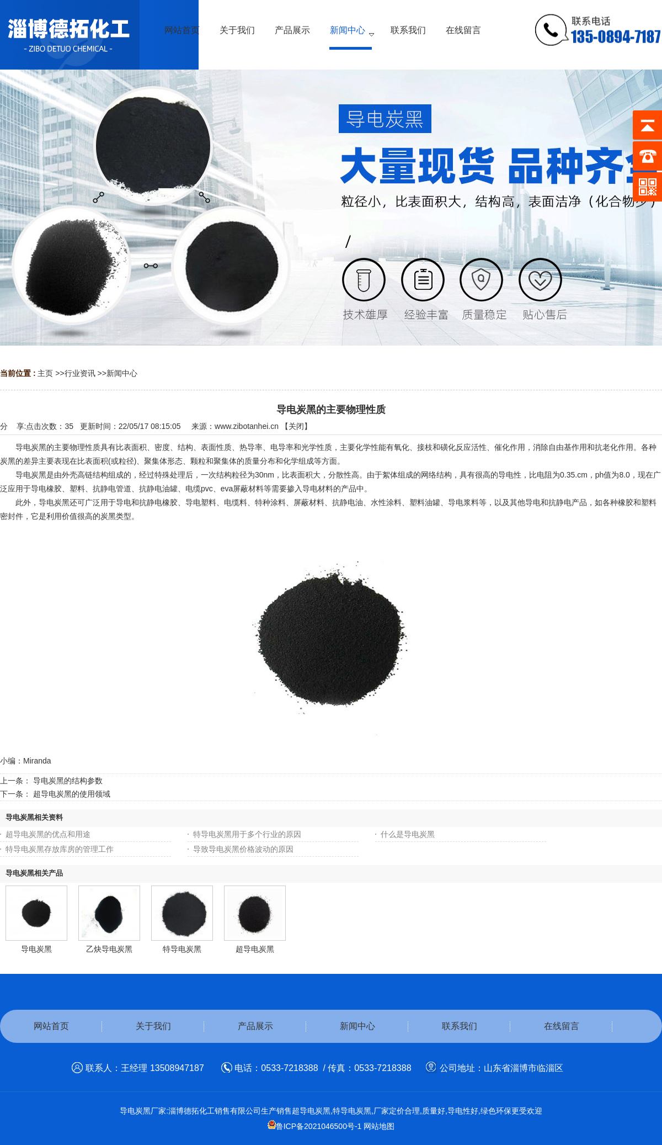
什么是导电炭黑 (408, 834)
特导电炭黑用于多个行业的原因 (247, 834)
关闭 (296, 426)
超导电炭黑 (255, 949)
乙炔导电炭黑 (109, 949)
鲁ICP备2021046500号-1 (315, 1126)
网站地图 (379, 1126)
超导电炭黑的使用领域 (71, 793)
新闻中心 (121, 373)
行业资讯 (80, 373)
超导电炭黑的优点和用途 (48, 834)
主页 (45, 373)
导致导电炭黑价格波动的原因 (243, 849)
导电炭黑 (36, 949)
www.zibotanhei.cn (247, 426)
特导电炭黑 (182, 949)
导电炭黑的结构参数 (68, 780)
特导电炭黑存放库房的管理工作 (60, 849)
